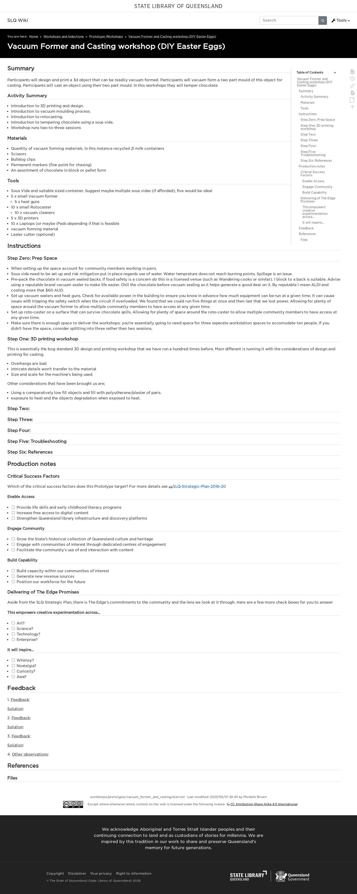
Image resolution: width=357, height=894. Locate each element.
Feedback (306, 228)
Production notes (312, 166)
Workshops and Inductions (63, 36)
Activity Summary (314, 96)
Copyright (55, 873)
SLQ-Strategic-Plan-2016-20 (199, 486)
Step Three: (309, 140)
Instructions (308, 114)
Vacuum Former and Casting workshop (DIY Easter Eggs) (172, 36)
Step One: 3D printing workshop (317, 127)
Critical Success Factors (313, 173)
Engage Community (317, 186)
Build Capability (314, 192)
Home (33, 36)
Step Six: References (316, 160)
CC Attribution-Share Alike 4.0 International (264, 804)
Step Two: (308, 134)
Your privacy (101, 873)
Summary (306, 91)
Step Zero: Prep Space (318, 119)
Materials (308, 102)
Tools (338, 20)
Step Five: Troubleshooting (313, 153)
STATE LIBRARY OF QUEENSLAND (178, 6)
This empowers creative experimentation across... (315, 211)
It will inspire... (313, 222)
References (307, 234)
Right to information (133, 873)
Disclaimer (77, 873)
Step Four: (308, 145)
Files (304, 239)
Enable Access (313, 181)
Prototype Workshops (106, 36)
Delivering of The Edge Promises (318, 199)
